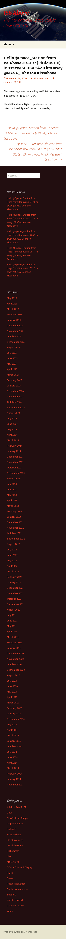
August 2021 (13, 609)
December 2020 (15, 653)
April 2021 (12, 631)
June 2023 (12, 489)
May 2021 (12, 626)
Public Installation (16, 883)
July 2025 (12, 352)
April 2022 (12, 566)
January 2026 (14, 320)
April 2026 (12, 303)
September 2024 (16, 407)
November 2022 (15, 527)
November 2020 (15, 658)
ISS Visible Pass (15, 845)
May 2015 (12, 724)
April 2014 (12, 762)
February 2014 (14, 773)
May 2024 (12, 429)
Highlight (11, 829)
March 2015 (13, 735)
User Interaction (15, 905)
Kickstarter (13, 850)
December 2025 (15, 325)
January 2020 (14, 713)
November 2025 (15, 331)
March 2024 (13, 440)
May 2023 (12, 494)
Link (9, 856)
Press (10, 878)
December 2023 (15, 456)
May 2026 (12, 298)
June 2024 (12, 423)
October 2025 (14, 336)
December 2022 (15, 522)
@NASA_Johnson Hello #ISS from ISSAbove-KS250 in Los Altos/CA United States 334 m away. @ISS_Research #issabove (35, 151)
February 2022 (14, 576)
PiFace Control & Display (20, 867)
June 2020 (12, 686)
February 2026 (14, 314)
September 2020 (16, 669)
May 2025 (12, 363)
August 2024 (13, 412)
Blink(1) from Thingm (17, 818)
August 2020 (13, 675)
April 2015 (12, 729)
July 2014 (12, 751)
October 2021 (14, 598)
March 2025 (13, 374)
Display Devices (15, 823)
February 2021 (14, 642)
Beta (9, 812)
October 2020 (14, 664)
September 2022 (16, 538)
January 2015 (14, 740)
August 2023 (13, 478)
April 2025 (12, 369)
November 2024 (15, 396)
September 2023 (16, 473)
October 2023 (14, 467)
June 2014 (12, 757)
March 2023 (13, 505)
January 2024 (14, 451)
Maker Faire (13, 861)
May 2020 (12, 691)
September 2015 (16, 719)
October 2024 (14, 402)
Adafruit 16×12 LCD (17, 807)
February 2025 (14, 380)
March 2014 (13, 768)
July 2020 (12, 680)
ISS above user (41, 78)
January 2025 (14, 385)
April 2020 (12, 697)
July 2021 (12, 615)
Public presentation (17, 889)
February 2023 (14, 511)
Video (10, 911)
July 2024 (12, 418)
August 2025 (13, 347)
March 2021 (13, 637)
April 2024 (12, 434)
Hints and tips (14, 834)
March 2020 (13, 702)
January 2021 (14, 648)
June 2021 (12, 620)
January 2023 (14, 516)
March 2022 (13, 571)
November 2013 (15, 784)
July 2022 (12, 549)
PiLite (10, 872)
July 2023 (12, 484)
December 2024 (15, 391)
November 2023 (15, 462)
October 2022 (14, 533)
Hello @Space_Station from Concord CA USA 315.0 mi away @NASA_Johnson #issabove (31, 133)
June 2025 (12, 358)
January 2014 (14, 779)
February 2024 (14, 445)
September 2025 (16, 341)
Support (11, 894)
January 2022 (14, 582)
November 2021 (15, 593)
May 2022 (12, 560)
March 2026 (13, 309)
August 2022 (13, 544)
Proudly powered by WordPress (20, 931)
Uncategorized (15, 900)
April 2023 (12, 500)
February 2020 (14, 708)
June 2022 (12, 555)
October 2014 (14, 746)
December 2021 (15, 587)
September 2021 (16, 604)
